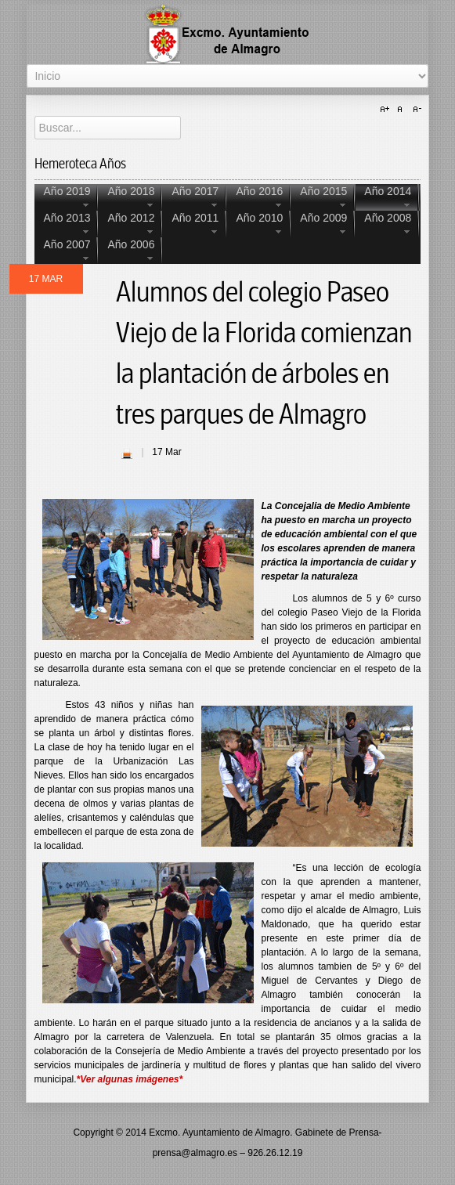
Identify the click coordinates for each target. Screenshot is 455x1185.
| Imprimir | (127, 453)
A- (415, 109)
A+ (387, 109)
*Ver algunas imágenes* (130, 1079)
